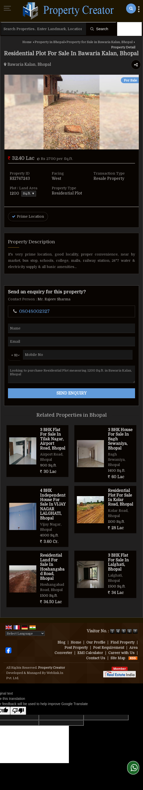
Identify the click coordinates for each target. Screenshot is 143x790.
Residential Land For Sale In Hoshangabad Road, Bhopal (52, 567)
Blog (61, 642)
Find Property (122, 642)
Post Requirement (108, 648)
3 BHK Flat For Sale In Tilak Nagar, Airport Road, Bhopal (52, 439)
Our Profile (95, 642)
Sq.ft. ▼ (29, 193)
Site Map (117, 658)
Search (99, 29)
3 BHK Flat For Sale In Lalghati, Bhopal (118, 562)
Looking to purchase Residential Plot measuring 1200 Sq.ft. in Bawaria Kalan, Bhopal (71, 374)
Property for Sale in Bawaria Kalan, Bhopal (99, 42)
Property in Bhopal (49, 42)
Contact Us (95, 658)
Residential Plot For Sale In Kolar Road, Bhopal (120, 497)
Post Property (76, 648)
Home (27, 42)
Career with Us (121, 653)
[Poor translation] (18, 711)
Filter (130, 29)
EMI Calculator (90, 653)
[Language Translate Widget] (25, 633)
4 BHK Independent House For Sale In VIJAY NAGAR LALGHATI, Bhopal (52, 504)
